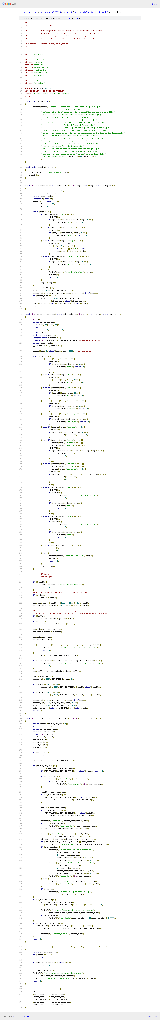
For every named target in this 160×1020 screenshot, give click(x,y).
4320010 (56, 12)
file (70, 18)
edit (77, 18)
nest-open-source (28, 12)
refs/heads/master (84, 12)
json (156, 1016)
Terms (29, 1016)
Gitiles (15, 1016)
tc (112, 12)
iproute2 (67, 12)
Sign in (155, 4)
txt (149, 1016)
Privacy (22, 1016)
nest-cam (45, 12)
